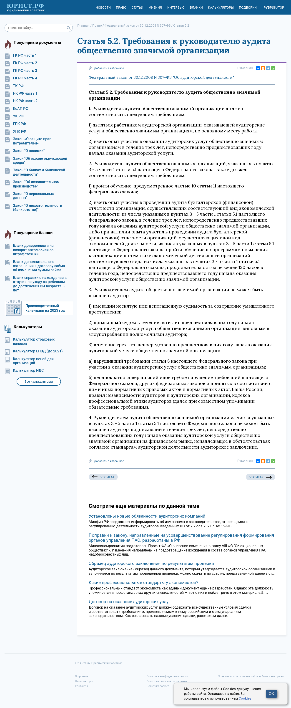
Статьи (137, 7)
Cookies (245, 698)
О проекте (81, 676)
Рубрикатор (274, 7)
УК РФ (14, 116)
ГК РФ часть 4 (21, 78)
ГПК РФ (15, 124)
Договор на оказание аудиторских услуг (129, 601)
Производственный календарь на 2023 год (45, 308)
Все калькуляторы (39, 381)
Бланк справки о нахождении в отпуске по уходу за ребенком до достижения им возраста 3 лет (36, 284)
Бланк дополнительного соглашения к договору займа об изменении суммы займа (35, 266)
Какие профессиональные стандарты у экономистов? (143, 582)
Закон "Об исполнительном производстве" (32, 184)
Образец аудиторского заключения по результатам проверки (151, 563)
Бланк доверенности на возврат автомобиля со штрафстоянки (29, 250)
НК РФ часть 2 (21, 101)
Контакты (81, 686)
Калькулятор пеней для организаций (29, 361)
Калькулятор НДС (24, 371)
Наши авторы (84, 681)
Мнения (155, 7)
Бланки (196, 7)
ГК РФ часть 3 (21, 71)
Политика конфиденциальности (167, 676)
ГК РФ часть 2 (21, 63)
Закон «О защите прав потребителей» (28, 141)
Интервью (176, 7)
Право (121, 7)
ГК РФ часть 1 (21, 55)
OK (271, 694)
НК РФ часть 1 (21, 93)
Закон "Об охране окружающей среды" (36, 161)
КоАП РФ (16, 109)
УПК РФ (15, 131)
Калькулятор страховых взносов (30, 341)
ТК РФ (14, 86)
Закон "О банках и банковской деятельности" (35, 172)
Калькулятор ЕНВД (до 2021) (34, 351)
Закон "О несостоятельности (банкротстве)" (33, 208)
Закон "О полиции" (25, 151)
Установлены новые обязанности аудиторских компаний (147, 516)
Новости (103, 7)
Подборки (248, 7)
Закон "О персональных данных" (29, 196)
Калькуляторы (221, 7)
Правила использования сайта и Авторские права (251, 676)
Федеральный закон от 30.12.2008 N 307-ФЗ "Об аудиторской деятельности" (161, 77)
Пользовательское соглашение (166, 681)
